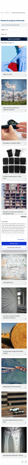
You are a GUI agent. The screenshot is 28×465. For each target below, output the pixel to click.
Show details (21, 239)
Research (7, 12)
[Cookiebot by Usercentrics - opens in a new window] (20, 217)
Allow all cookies (14, 243)
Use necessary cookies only (14, 247)
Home (2, 12)
